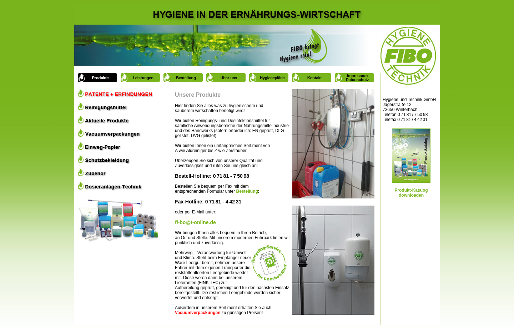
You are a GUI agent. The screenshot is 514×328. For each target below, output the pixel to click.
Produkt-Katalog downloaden (411, 188)
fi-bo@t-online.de (195, 222)
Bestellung (247, 191)
